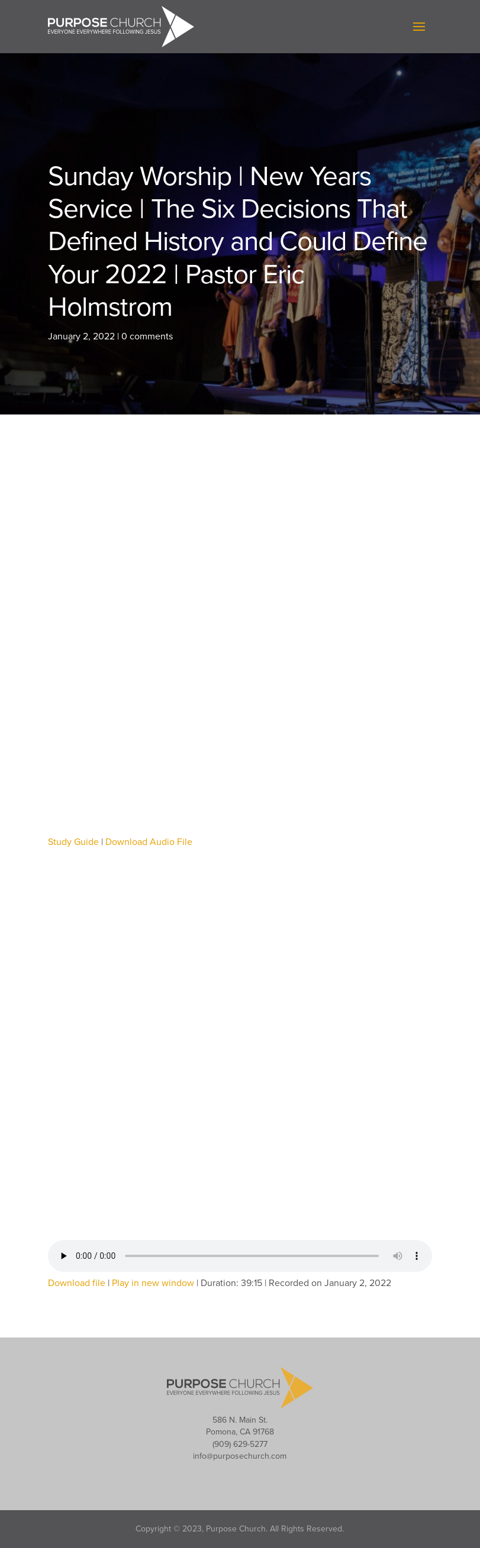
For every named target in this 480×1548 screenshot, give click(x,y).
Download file (76, 1283)
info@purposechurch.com (239, 1456)
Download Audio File (148, 842)
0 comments (147, 336)
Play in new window (153, 1283)
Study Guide (73, 842)
